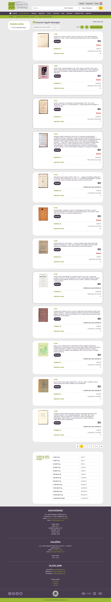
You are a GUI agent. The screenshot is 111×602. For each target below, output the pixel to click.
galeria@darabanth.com (58, 551)
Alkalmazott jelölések (96, 27)
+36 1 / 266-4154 (63, 518)
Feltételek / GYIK (79, 13)
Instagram (55, 583)
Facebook (55, 581)
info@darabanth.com (58, 520)
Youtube (55, 585)
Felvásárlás (69, 13)
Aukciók (13, 13)
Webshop (33, 13)
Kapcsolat (88, 13)
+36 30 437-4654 (58, 550)
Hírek (62, 13)
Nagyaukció (42, 13)
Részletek (57, 41)
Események (56, 13)
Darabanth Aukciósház (18, 6)
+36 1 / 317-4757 (53, 518)
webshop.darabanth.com (59, 571)
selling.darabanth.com (59, 573)
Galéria (49, 13)
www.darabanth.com (59, 569)
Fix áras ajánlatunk (24, 13)
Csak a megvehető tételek (19, 27)
